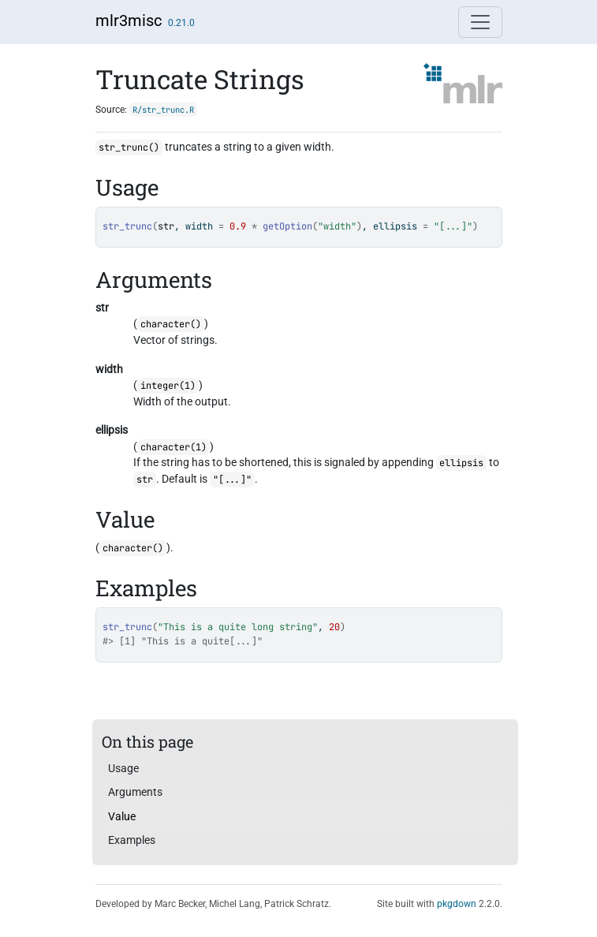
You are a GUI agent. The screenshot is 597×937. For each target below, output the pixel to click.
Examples (131, 840)
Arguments (135, 792)
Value (122, 816)
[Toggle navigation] (480, 22)
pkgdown (456, 903)
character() (170, 324)
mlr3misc (128, 20)
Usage (123, 768)
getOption (287, 226)
